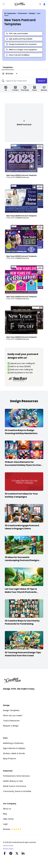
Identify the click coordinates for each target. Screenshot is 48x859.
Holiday (32, 13)
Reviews (12, 829)
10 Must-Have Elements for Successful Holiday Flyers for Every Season (23, 465)
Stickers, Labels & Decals (14, 753)
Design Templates (11, 710)
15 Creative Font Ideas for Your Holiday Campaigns (21, 495)
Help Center (8, 819)
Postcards (22, 13)
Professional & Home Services (16, 776)
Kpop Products (9, 758)
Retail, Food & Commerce (14, 786)
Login (5, 824)
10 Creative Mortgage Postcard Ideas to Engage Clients (22, 527)
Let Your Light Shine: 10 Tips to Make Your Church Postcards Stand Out (21, 592)
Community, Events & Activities (17, 791)
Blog (5, 814)
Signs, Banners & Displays (14, 748)
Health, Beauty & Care (13, 781)
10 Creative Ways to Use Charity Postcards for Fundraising (22, 622)
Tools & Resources (11, 720)
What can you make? (12, 715)
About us (7, 808)
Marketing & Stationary (13, 743)
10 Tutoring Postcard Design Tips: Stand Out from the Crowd (23, 654)
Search (41, 80)
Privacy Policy (8, 849)
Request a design (10, 725)
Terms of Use (8, 846)
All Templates (10, 13)
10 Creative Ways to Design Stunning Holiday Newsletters (21, 432)
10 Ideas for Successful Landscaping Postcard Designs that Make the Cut (22, 560)
